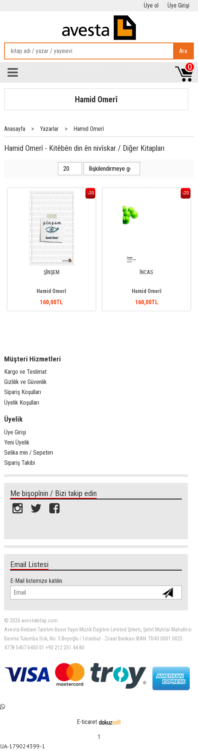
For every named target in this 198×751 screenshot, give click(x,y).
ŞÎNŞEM (51, 272)
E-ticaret (87, 721)
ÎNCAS (146, 272)
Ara (183, 51)
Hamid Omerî (96, 99)
